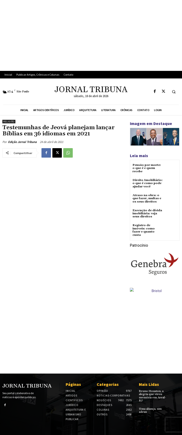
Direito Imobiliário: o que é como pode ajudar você (147, 183)
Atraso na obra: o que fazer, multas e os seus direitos (146, 198)
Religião (8, 121)
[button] (174, 92)
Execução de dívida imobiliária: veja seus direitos (146, 213)
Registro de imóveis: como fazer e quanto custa (143, 230)
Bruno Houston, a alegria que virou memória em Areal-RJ (152, 395)
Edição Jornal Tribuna (22, 142)
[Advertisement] (91, 35)
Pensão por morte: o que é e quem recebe (146, 168)
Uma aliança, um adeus (150, 410)
